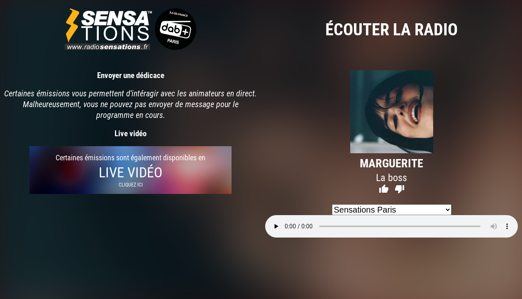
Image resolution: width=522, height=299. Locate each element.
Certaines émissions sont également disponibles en (130, 170)
